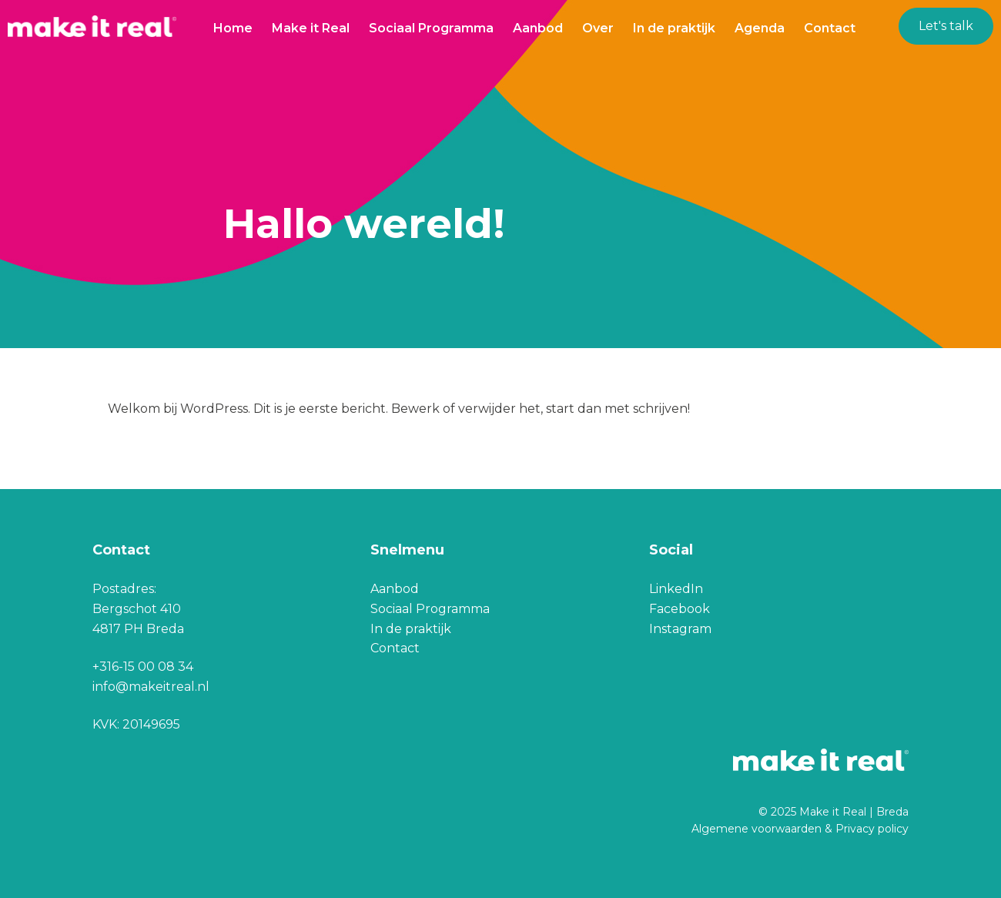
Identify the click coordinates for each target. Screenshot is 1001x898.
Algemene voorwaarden (756, 829)
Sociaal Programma (431, 28)
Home (233, 28)
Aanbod (538, 28)
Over (598, 28)
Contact (829, 28)
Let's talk (946, 25)
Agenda (760, 28)
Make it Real (311, 28)
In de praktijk (674, 28)
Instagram (680, 629)
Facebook (679, 608)
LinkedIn (676, 588)
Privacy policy (872, 829)
